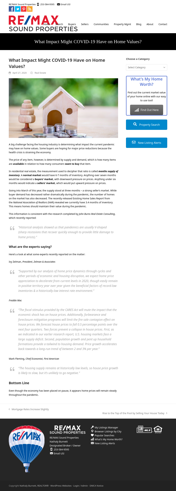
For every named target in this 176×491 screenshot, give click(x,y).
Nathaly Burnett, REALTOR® (34, 485)
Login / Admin (80, 485)
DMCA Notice (96, 485)
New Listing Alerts (146, 143)
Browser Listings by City (108, 431)
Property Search (146, 125)
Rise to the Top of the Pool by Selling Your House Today (134, 413)
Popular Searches (104, 435)
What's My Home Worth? (109, 439)
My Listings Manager (106, 427)
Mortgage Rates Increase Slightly (29, 409)
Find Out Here (147, 110)
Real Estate (40, 72)
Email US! (65, 4)
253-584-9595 (47, 4)
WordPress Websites (61, 485)
